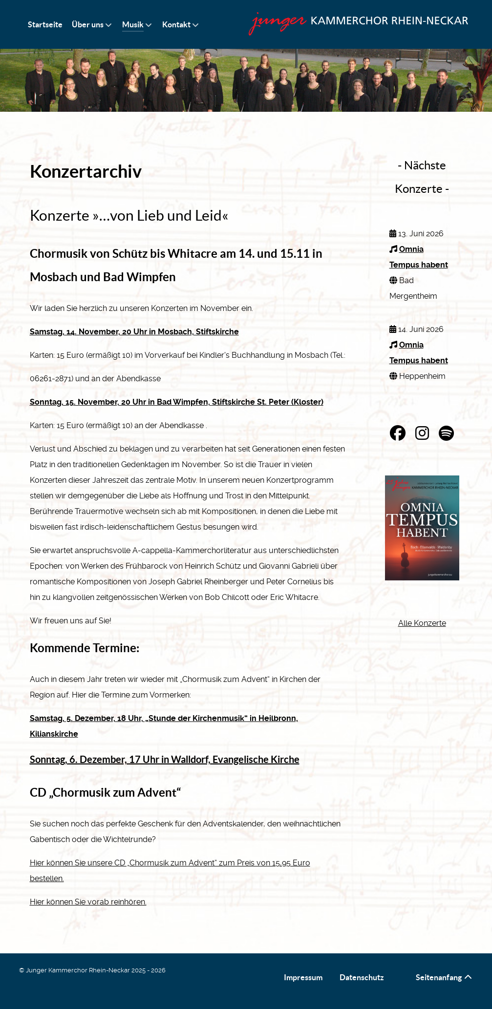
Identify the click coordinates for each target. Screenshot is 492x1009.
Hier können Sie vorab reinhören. (88, 901)
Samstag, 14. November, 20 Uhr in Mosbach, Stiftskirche (134, 331)
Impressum (303, 977)
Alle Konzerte (422, 623)
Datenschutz (362, 977)
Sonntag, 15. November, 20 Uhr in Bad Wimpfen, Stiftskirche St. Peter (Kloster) (176, 402)
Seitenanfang (444, 977)
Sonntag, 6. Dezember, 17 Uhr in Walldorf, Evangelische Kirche (164, 759)
